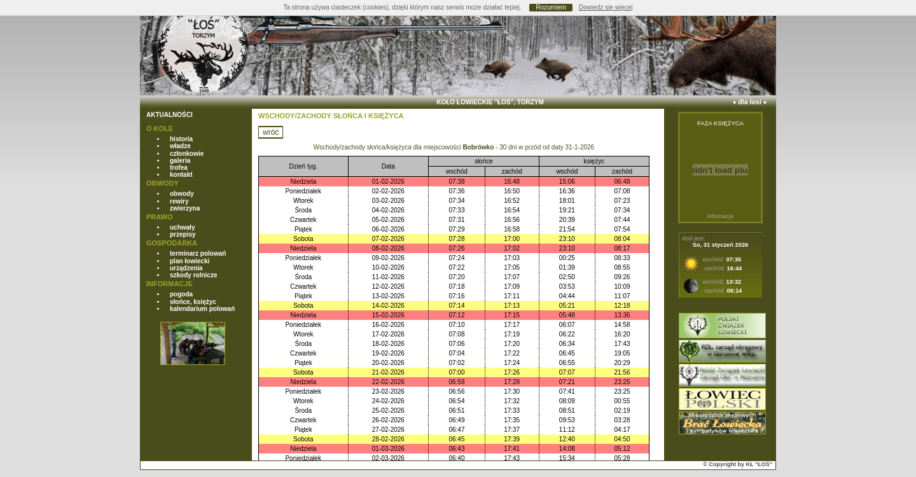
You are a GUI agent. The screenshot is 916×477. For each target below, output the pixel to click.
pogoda (181, 294)
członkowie (187, 153)
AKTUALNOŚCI (169, 114)
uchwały (182, 227)
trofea (179, 167)
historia (181, 138)
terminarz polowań (198, 253)
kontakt (181, 174)
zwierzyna (185, 208)
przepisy (183, 234)
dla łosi (749, 102)
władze (180, 145)
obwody (182, 193)
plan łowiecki (189, 261)
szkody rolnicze (193, 275)
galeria (180, 160)
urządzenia (186, 268)
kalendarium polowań (202, 308)
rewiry (179, 201)
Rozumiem (551, 7)
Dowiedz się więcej (605, 7)
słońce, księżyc (193, 301)
